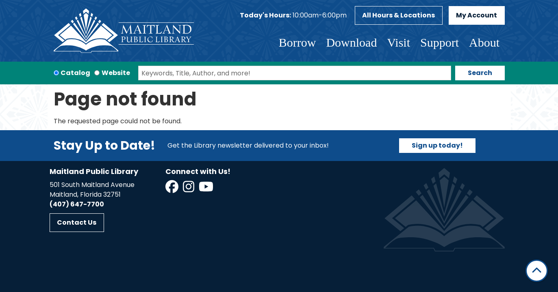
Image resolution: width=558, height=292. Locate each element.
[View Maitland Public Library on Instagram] (189, 189)
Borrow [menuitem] (297, 42)
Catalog (75, 72)
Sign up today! (437, 145)
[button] (293, 15)
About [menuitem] (484, 42)
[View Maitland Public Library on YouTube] (207, 189)
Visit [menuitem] (398, 42)
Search (480, 72)
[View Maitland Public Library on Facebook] (172, 189)
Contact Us (76, 222)
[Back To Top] (536, 271)
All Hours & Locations (398, 15)
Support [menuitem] (439, 42)
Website (116, 72)
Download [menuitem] (351, 42)
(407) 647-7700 (77, 204)
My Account (476, 15)
